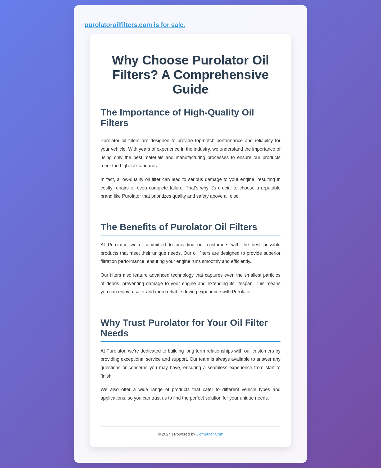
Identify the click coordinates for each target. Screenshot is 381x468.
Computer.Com (209, 434)
